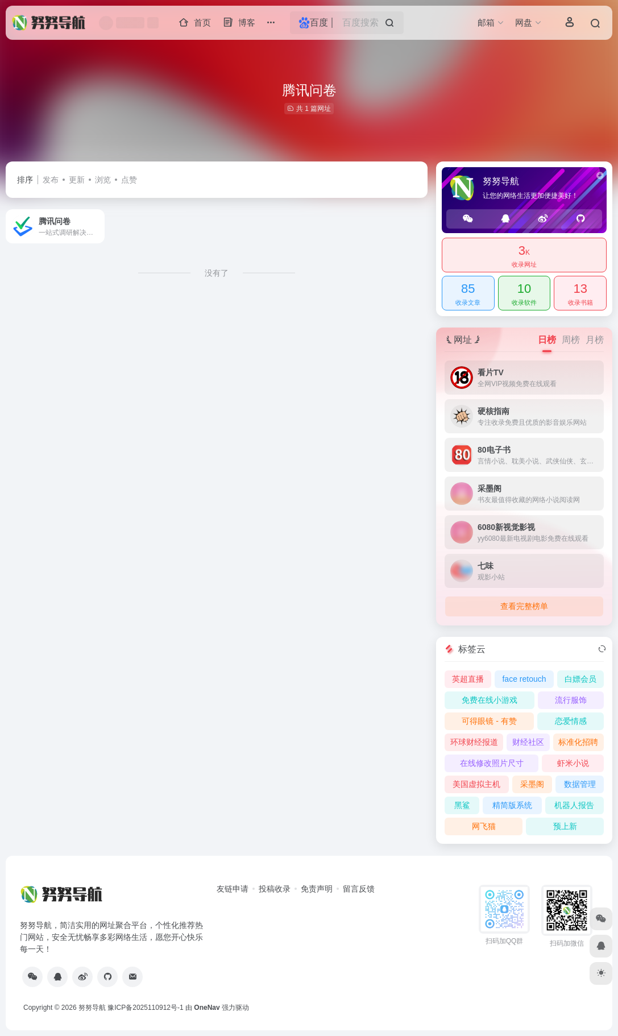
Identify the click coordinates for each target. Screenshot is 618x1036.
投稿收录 (275, 888)
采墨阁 (532, 784)
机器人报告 (574, 805)
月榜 (595, 340)
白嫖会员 (580, 678)
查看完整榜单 (524, 606)
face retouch (524, 678)
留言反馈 (359, 888)
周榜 (571, 340)
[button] (271, 23)
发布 (51, 179)
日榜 (547, 340)
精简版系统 (512, 805)
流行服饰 (571, 700)
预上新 (565, 826)
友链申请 (232, 888)
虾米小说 (573, 763)
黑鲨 (462, 805)
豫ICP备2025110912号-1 (145, 1008)
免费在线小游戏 (489, 700)
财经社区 (528, 742)
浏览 (103, 179)
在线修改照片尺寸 (492, 763)
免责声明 (317, 888)
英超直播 (468, 678)
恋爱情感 (571, 721)
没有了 (217, 272)
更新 (77, 179)
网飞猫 (484, 826)
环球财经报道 (474, 742)
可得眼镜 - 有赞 (489, 721)
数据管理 (580, 784)
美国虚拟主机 (476, 784)
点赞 (129, 179)
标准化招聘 (578, 742)
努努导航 (92, 1008)
